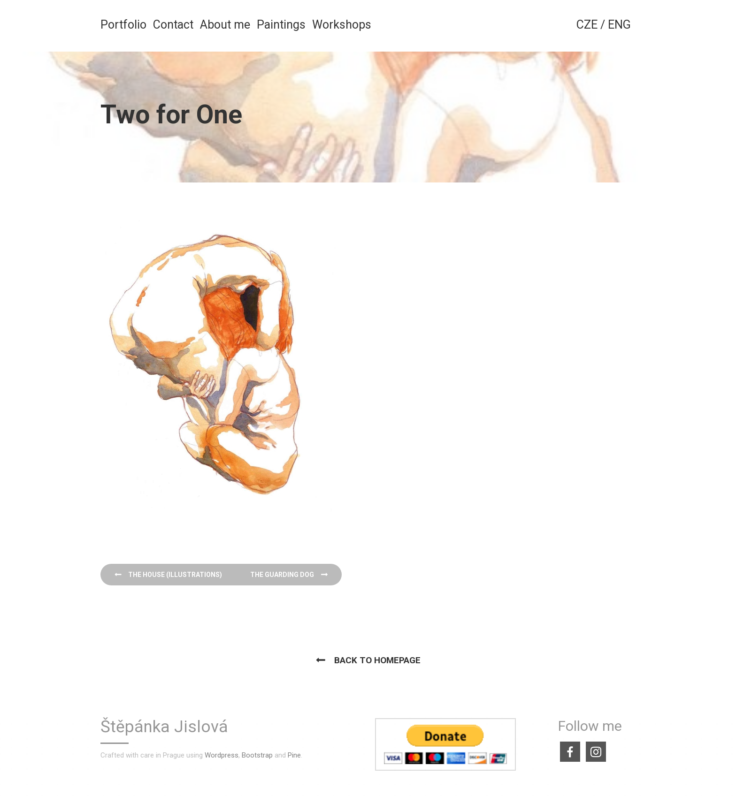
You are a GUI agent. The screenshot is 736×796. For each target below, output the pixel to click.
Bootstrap (257, 755)
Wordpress (221, 755)
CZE (587, 24)
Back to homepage (377, 660)
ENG (619, 24)
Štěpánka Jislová (164, 727)
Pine (294, 755)
